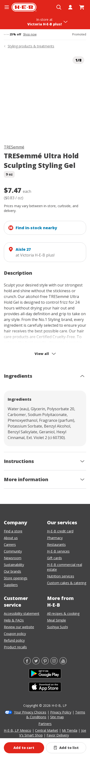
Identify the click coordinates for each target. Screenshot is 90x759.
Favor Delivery (58, 735)
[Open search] (58, 7)
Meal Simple (56, 620)
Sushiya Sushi (57, 627)
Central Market (46, 730)
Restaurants (56, 544)
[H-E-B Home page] (24, 7)
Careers (10, 544)
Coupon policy (15, 633)
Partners (45, 723)
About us (11, 538)
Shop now (29, 34)
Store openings (15, 578)
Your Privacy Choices (30, 712)
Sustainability (14, 564)
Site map (57, 717)
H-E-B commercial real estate (64, 567)
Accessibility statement (21, 613)
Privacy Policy (60, 712)
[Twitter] (36, 663)
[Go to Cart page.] (82, 7)
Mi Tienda (69, 730)
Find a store (13, 531)
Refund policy (14, 640)
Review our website (19, 627)
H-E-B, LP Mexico (17, 730)
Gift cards (54, 558)
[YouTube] (63, 663)
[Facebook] (27, 663)
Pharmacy (55, 538)
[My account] (70, 7)
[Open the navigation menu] (7, 7)
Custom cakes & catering (66, 583)
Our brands (12, 571)
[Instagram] (54, 663)
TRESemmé (14, 147)
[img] (45, 95)
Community (13, 551)
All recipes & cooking (63, 613)
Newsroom (12, 558)
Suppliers (11, 584)
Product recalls (15, 647)
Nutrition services (60, 576)
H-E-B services (58, 551)
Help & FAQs (14, 620)
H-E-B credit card (60, 531)
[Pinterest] (45, 663)
